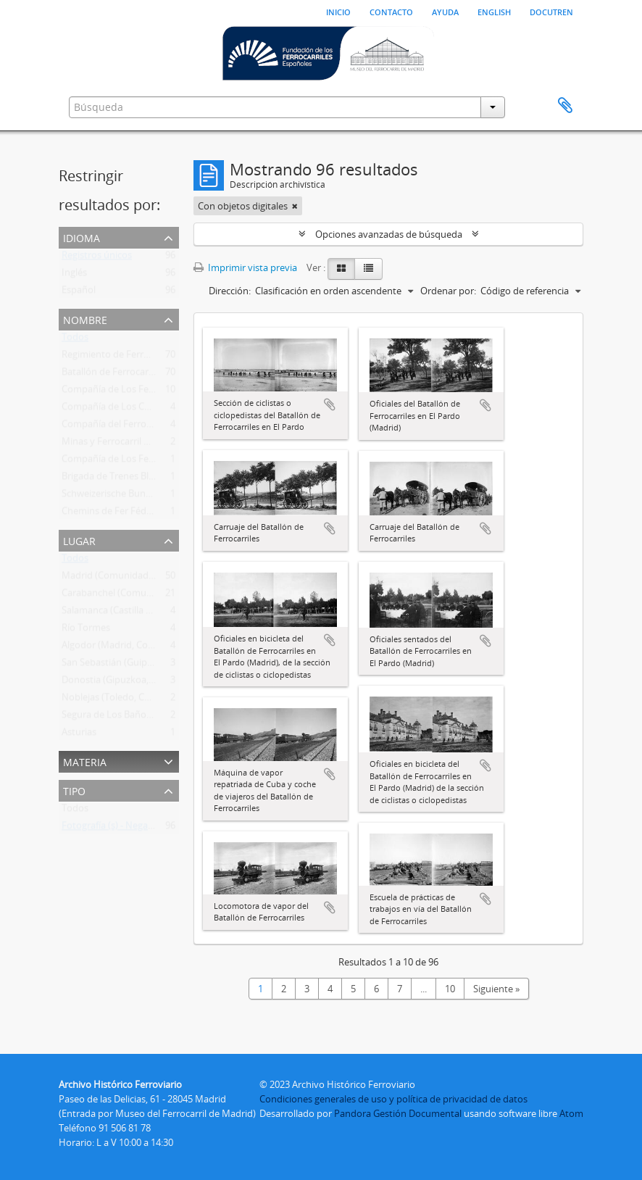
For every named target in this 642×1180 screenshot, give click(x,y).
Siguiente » (496, 988)
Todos (75, 339)
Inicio (338, 11)
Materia (85, 760)
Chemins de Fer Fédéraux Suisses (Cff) (143, 513)
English (494, 11)
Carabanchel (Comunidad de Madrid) (141, 595)
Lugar (79, 539)
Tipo (74, 789)
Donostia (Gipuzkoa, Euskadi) (124, 682)
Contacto (391, 11)
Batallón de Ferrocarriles (114, 374)
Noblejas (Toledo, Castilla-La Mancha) (142, 700)
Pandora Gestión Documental (398, 1113)
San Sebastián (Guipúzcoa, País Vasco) (143, 665)
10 (450, 988)
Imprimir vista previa (245, 267)
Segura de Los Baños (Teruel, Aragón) (141, 717)
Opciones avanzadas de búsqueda (388, 234)
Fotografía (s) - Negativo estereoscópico (147, 828)
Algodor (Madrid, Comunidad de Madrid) (149, 648)
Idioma (81, 236)
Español (79, 292)
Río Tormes (86, 630)
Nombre (85, 318)
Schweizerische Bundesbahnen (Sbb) (140, 496)
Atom (571, 1113)
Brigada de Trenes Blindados (122, 479)
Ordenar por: (448, 290)
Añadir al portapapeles (329, 404)
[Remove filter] (295, 206)
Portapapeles (565, 106)
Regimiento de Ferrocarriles (121, 357)
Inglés (74, 275)
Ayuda (445, 11)
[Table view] (368, 269)
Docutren (551, 11)
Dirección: (230, 290)
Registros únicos (97, 258)
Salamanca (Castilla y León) (120, 613)
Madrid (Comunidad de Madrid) (130, 578)
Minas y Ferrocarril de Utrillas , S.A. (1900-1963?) (163, 444)
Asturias (79, 734)
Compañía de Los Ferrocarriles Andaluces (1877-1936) (176, 461)
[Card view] (341, 269)
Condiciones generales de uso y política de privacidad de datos (393, 1098)
